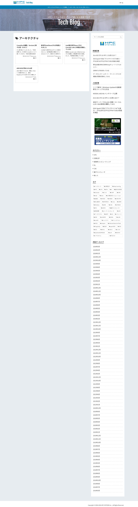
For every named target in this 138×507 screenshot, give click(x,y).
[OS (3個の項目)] (111, 214)
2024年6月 (96, 305)
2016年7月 (96, 487)
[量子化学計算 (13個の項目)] (118, 189)
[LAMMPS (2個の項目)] (104, 217)
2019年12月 (97, 435)
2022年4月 (96, 370)
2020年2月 (96, 429)
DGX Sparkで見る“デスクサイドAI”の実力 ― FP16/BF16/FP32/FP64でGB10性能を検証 (107, 60)
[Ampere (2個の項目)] (103, 223)
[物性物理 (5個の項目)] (97, 211)
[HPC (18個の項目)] (95, 189)
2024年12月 (97, 288)
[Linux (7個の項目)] (113, 201)
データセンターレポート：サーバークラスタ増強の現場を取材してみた (107, 75)
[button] (121, 37)
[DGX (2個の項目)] (120, 226)
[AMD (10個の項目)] (119, 192)
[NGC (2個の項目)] (96, 229)
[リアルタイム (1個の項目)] (101, 235)
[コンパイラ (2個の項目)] (106, 220)
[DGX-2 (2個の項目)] (111, 229)
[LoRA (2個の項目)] (119, 217)
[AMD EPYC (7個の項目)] (118, 198)
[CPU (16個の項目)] (100, 189)
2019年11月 (97, 439)
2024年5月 (96, 308)
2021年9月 (96, 384)
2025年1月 (96, 284)
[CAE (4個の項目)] (120, 211)
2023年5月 (96, 343)
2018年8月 (96, 466)
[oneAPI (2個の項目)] (97, 220)
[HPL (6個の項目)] (96, 208)
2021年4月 (96, 394)
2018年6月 (96, 473)
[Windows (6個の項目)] (97, 205)
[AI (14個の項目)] (111, 189)
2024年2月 (96, 319)
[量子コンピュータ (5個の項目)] (116, 208)
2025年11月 (97, 257)
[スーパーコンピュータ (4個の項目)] (109, 211)
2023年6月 (96, 339)
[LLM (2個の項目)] (111, 232)
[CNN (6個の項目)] (111, 205)
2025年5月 (96, 271)
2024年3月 (96, 315)
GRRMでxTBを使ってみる (101, 70)
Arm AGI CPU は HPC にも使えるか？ (104, 55)
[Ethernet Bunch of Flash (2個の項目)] (115, 223)
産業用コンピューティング (102, 162)
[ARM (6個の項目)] (105, 205)
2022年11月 (97, 353)
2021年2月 (96, 401)
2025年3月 (96, 277)
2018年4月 (96, 477)
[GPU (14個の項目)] (106, 189)
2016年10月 (97, 480)
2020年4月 (96, 422)
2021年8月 (96, 387)
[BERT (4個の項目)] (106, 214)
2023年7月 (96, 336)
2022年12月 (97, 350)
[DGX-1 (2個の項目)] (103, 229)
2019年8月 (96, 446)
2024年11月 (97, 291)
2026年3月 (96, 246)
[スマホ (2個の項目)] (119, 229)
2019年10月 (97, 442)
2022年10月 (97, 356)
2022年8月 (96, 363)
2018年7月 (96, 470)
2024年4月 (96, 312)
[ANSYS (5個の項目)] (104, 208)
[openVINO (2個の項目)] (112, 226)
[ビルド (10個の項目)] (105, 192)
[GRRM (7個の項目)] (119, 201)
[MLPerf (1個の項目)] (119, 232)
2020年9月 (96, 411)
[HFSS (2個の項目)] (96, 223)
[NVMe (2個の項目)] (111, 217)
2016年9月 (96, 484)
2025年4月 (96, 274)
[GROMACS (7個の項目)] (106, 201)
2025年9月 (96, 264)
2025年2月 (96, 281)
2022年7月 (96, 367)
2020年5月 (96, 418)
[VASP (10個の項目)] (112, 192)
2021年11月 (97, 377)
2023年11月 (97, 326)
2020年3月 (96, 425)
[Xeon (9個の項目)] (102, 195)
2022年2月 (96, 374)
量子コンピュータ (99, 172)
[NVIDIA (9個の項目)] (103, 198)
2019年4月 (96, 460)
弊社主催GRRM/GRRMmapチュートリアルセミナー (107, 66)
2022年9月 (96, 360)
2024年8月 (96, 298)
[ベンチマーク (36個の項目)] (98, 186)
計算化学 (97, 158)
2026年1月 (96, 253)
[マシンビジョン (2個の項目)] (117, 220)
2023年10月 (97, 329)
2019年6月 (96, 453)
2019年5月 (96, 456)
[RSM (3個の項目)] (96, 217)
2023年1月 (96, 346)
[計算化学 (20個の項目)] (107, 186)
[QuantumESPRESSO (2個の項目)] (100, 232)
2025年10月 (97, 260)
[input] (108, 37)
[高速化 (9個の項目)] (96, 198)
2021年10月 (97, 381)
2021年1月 (96, 405)
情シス (96, 175)
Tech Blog (29, 3)
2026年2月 (96, 250)
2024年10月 (97, 295)
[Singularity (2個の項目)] (97, 226)
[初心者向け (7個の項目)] (97, 201)
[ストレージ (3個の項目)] (118, 214)
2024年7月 (96, 301)
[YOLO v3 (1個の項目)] (116, 235)
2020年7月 (96, 415)
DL (95, 165)
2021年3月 (96, 398)
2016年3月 (96, 490)
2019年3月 (96, 463)
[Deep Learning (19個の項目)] (117, 186)
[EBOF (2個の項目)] (105, 226)
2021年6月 (96, 391)
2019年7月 (96, 449)
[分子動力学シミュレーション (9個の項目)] (114, 195)
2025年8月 (96, 267)
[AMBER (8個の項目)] (110, 198)
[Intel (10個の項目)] (96, 195)
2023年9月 (96, 332)
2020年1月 (96, 432)
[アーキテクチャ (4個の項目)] (98, 214)
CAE (95, 169)
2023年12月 (97, 322)
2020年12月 (97, 408)
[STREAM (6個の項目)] (119, 205)
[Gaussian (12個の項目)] (97, 192)
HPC (95, 155)
